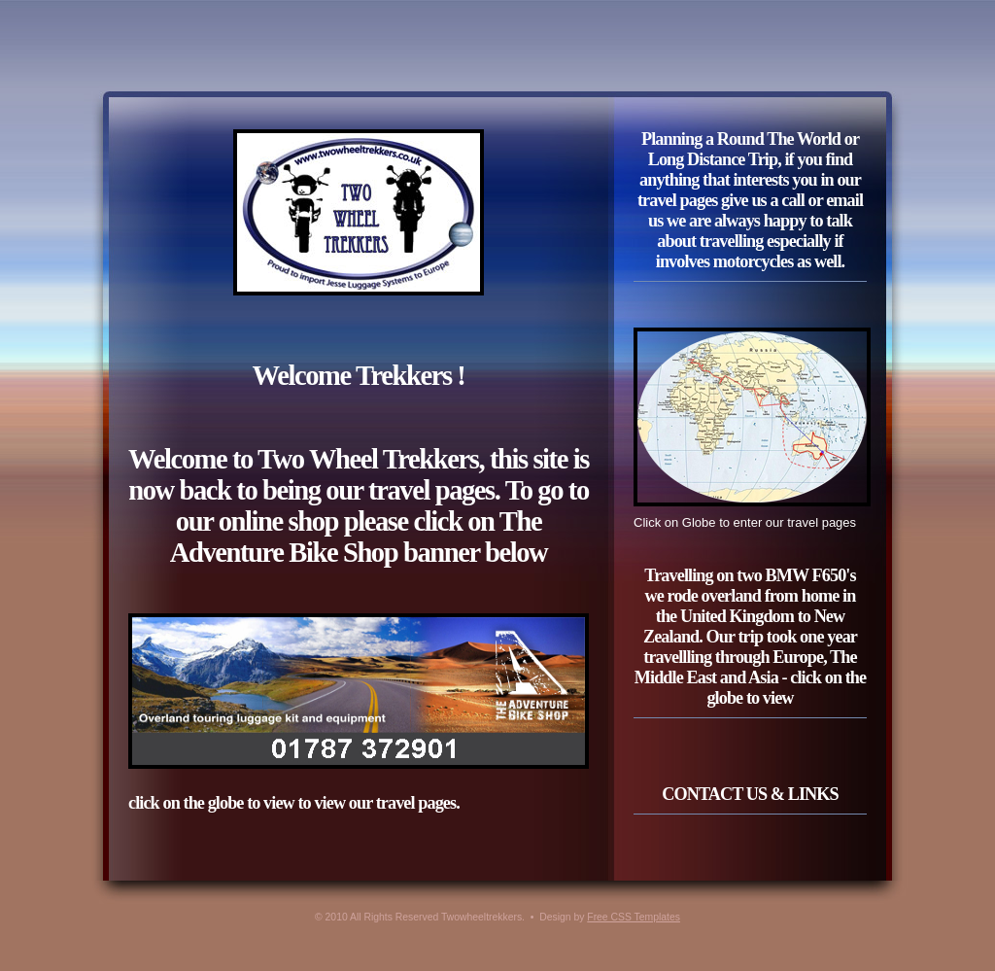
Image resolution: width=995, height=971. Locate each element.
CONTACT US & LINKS (750, 794)
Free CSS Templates (633, 917)
